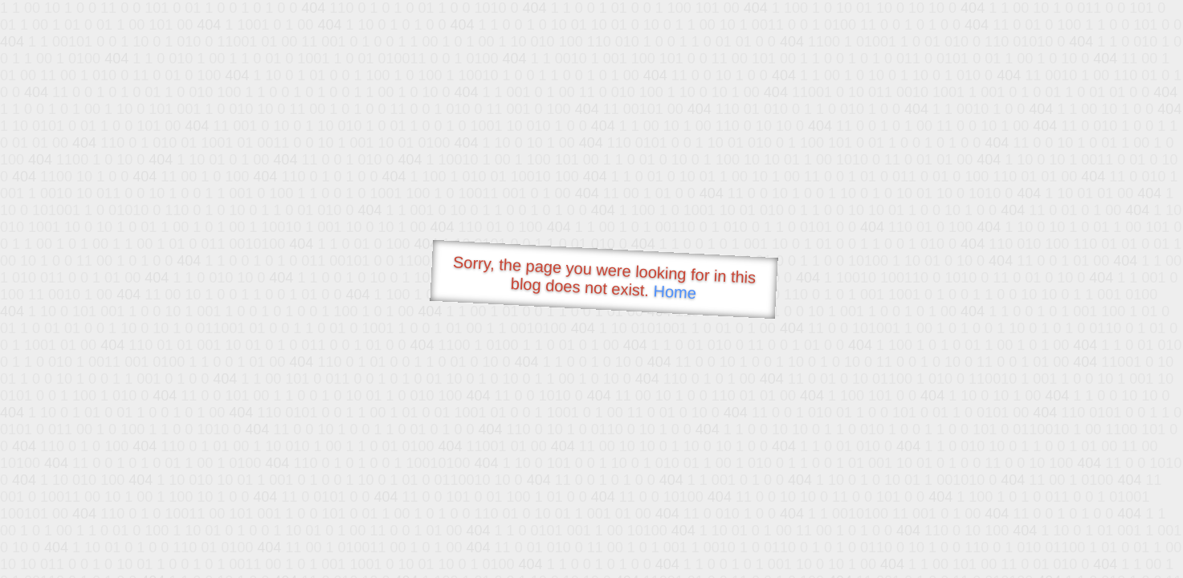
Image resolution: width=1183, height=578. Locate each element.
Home (674, 292)
